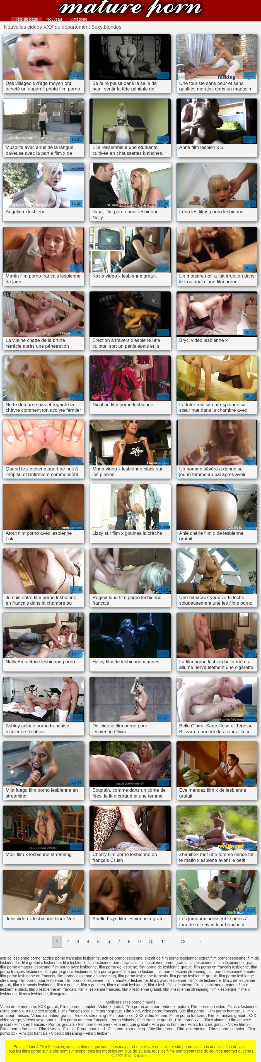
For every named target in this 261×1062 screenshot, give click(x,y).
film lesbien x (74, 962)
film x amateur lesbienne (126, 980)
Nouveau (54, 19)
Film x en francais (29, 1024)
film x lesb (156, 985)
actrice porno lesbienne (122, 958)
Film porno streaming (126, 1029)
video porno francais (159, 1011)
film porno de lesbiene (118, 967)
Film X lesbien (130, 9)
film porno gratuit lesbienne (68, 971)
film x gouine (68, 985)
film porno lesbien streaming (180, 971)
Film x (68, 1029)
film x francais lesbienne (34, 985)
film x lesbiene (180, 985)
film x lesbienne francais (99, 989)
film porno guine (108, 971)
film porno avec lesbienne (74, 967)
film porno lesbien (139, 971)
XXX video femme (151, 1015)
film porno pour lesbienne (41, 980)
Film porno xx (121, 1015)
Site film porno (192, 1011)
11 (163, 941)
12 (182, 941)
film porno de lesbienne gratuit (165, 967)
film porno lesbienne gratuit (193, 976)
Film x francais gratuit (227, 1015)
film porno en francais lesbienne (221, 967)
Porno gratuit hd (91, 1029)
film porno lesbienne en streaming (86, 976)
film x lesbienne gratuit (141, 989)
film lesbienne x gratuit (237, 962)
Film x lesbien (98, 1033)
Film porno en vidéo (208, 1006)
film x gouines (93, 985)
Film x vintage (215, 1020)
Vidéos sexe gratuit (39, 1020)
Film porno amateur (142, 1006)
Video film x (238, 1024)
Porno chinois (122, 1020)
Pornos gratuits (62, 1024)
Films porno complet (78, 1006)
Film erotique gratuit (155, 1020)
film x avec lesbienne (168, 980)
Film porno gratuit (106, 1011)
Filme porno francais (187, 1015)
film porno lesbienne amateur (232, 971)
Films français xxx (73, 1011)
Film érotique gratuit (130, 1024)
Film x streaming (191, 1029)
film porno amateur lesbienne (25, 967)
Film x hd (132, 1011)
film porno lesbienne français (143, 976)
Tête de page (26, 19)
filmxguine (58, 994)
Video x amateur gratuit (51, 1015)
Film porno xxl (187, 1020)
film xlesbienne (223, 989)
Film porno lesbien (94, 1024)
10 (150, 941)
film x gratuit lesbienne (126, 985)
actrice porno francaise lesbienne (71, 958)
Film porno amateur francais (83, 1020)
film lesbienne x (202, 962)
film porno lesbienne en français (27, 976)
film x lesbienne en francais (52, 989)
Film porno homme (224, 1011)
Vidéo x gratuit (110, 1006)
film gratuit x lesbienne (41, 962)
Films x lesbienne (243, 1006)
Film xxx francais (32, 1033)
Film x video (49, 1029)
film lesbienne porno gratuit (162, 962)
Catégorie (78, 19)
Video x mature (176, 1006)
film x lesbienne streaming (185, 989)
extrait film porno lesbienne (222, 958)
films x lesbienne (33, 994)
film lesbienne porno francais (112, 962)
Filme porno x (12, 1011)
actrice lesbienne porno (20, 958)
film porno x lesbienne (84, 980)
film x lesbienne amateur (215, 985)
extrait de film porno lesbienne (170, 958)
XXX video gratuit (41, 1011)
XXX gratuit (48, 1006)
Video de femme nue (18, 1006)
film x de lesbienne (204, 980)
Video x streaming (91, 1015)
